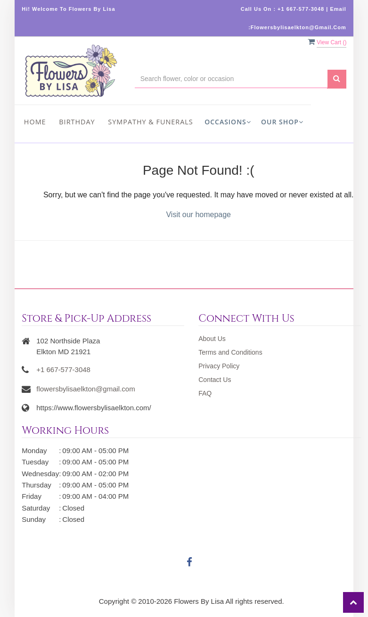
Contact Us (214, 379)
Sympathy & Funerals (150, 121)
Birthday (77, 121)
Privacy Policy (218, 366)
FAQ (205, 393)
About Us (212, 338)
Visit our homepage (198, 215)
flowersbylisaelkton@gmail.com (85, 389)
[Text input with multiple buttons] (231, 79)
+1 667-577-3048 (63, 369)
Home (35, 121)
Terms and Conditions (230, 352)
